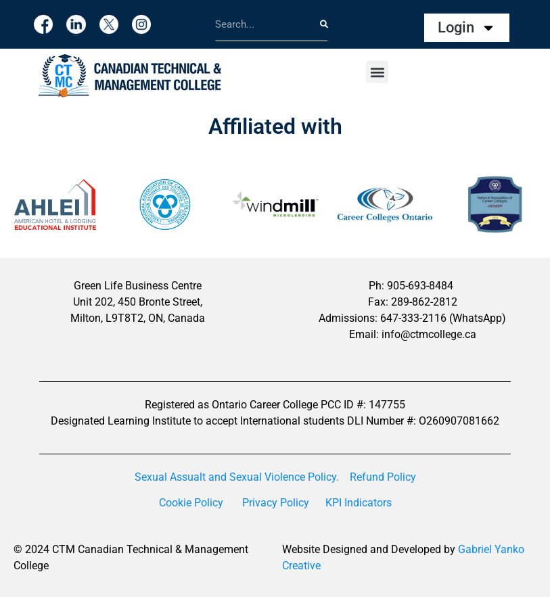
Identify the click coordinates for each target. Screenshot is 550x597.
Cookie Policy (191, 502)
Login (467, 28)
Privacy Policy (275, 502)
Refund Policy (383, 477)
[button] (377, 72)
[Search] (324, 24)
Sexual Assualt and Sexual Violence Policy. (237, 477)
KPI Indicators (358, 502)
